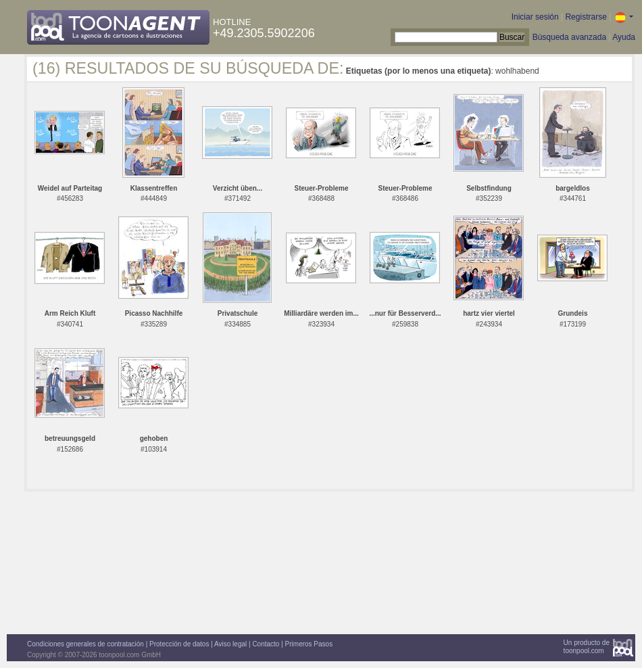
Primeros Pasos (309, 644)
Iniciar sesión (535, 17)
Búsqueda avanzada (569, 37)
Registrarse (585, 17)
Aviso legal (230, 644)
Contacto (265, 644)
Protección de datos (179, 644)
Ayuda (623, 37)
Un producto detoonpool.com (587, 646)
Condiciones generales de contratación (85, 644)
